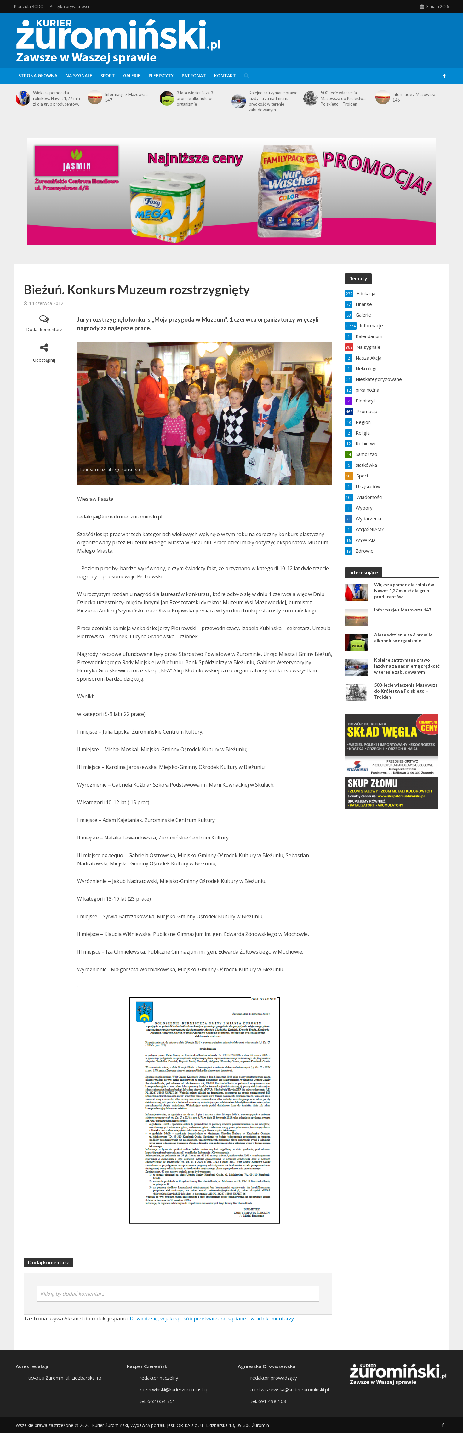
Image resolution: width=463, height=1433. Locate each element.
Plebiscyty (161, 76)
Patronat (194, 76)
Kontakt (225, 76)
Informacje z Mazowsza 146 (413, 97)
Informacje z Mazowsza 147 (126, 97)
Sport (107, 76)
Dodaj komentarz (44, 329)
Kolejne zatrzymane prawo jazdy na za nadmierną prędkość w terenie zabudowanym (273, 101)
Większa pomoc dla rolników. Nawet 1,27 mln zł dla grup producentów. (56, 98)
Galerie (131, 76)
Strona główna (37, 76)
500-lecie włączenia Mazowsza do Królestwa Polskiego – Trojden (343, 98)
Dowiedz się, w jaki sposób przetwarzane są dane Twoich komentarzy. (212, 1318)
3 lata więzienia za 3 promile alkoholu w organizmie (195, 98)
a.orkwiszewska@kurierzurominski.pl (289, 1399)
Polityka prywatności (69, 6)
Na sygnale (79, 76)
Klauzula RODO (28, 6)
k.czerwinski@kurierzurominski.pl (174, 1399)
